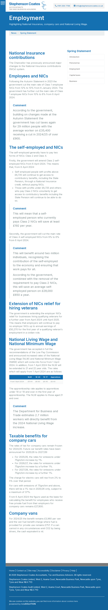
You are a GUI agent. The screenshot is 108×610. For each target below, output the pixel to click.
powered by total (22, 604)
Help (73, 570)
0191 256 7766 (62, 6)
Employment (74, 69)
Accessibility (43, 570)
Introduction (74, 57)
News (13, 33)
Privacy (65, 570)
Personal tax (74, 63)
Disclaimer (56, 570)
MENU (3, 3)
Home (12, 570)
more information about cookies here (62, 601)
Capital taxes (74, 75)
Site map (32, 570)
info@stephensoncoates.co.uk (88, 6)
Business (73, 81)
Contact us (21, 570)
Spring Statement (28, 33)
